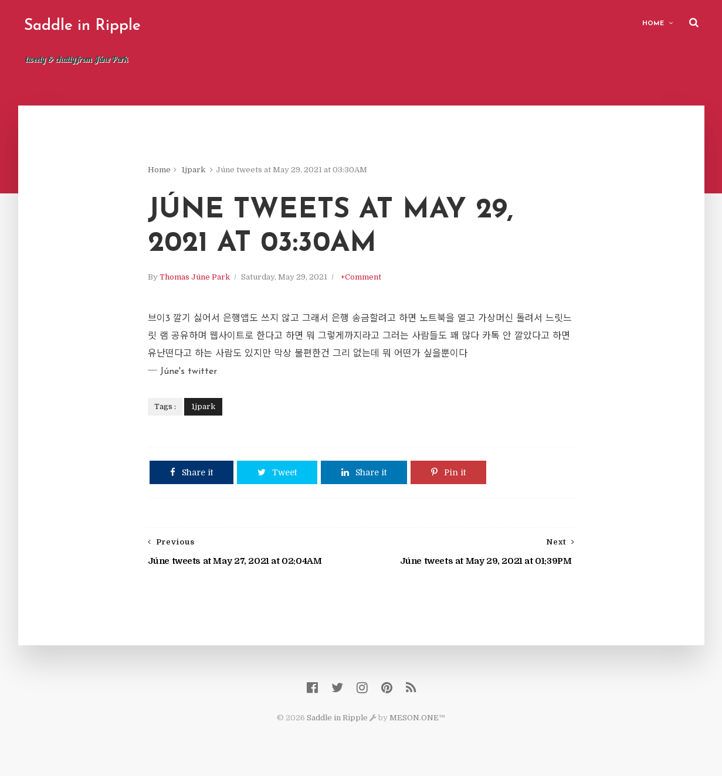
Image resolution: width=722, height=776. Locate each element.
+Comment (361, 277)
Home (653, 24)
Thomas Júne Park (195, 277)
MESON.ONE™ (417, 717)
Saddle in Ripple (82, 26)
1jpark (193, 169)
